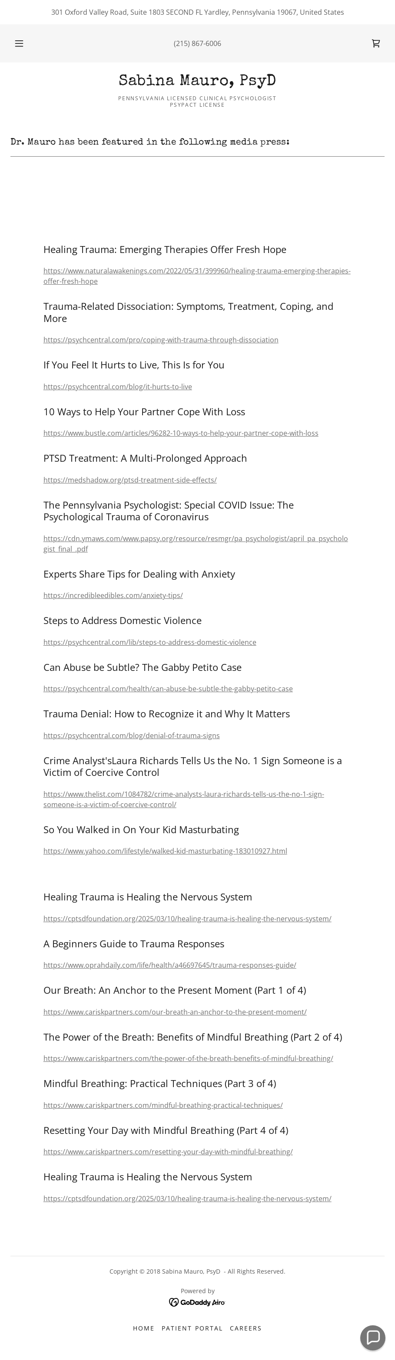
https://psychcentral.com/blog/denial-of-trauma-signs (131, 735)
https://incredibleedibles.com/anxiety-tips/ (113, 595)
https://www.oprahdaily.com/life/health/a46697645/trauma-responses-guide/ (169, 965)
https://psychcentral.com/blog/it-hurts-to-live (117, 386)
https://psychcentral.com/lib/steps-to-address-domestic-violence (149, 642)
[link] (376, 43)
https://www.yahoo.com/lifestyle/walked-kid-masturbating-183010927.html (165, 851)
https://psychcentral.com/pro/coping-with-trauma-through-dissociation (161, 340)
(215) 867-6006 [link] (197, 43)
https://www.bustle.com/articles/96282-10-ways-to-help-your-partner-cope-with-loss (181, 433)
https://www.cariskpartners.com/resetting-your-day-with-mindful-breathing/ (168, 1151)
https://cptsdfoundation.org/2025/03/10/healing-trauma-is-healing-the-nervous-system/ (187, 918)
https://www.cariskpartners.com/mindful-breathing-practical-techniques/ (163, 1105)
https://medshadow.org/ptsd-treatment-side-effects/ (130, 480)
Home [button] (144, 1328)
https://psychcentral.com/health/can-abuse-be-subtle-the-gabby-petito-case (168, 688)
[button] (27, 43)
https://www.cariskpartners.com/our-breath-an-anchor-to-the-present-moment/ (175, 1012)
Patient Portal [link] (192, 1328)
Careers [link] (246, 1328)
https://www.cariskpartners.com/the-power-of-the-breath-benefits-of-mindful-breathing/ (188, 1058)
